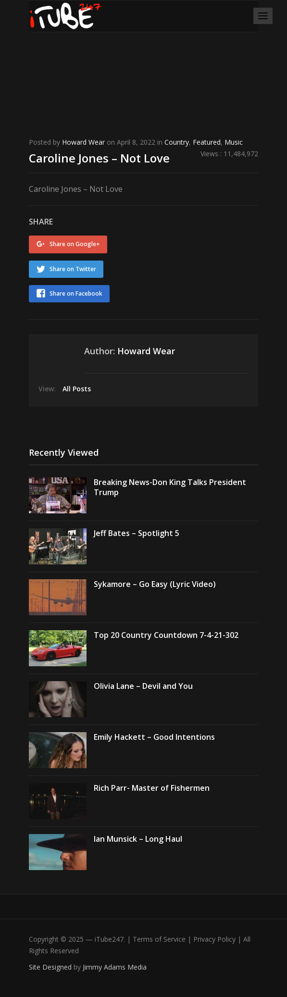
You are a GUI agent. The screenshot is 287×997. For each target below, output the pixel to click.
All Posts (76, 388)
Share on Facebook (76, 293)
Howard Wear (83, 142)
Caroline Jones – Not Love (99, 158)
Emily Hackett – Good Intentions (154, 737)
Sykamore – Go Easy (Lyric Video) (155, 584)
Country (176, 142)
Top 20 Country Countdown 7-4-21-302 (166, 635)
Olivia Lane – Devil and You (143, 686)
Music (234, 142)
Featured (207, 142)
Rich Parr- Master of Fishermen (152, 788)
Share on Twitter (73, 269)
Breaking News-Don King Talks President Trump (170, 487)
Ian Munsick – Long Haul (138, 839)
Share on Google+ (75, 244)
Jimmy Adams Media (115, 967)
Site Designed (51, 967)
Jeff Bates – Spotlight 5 (136, 533)
